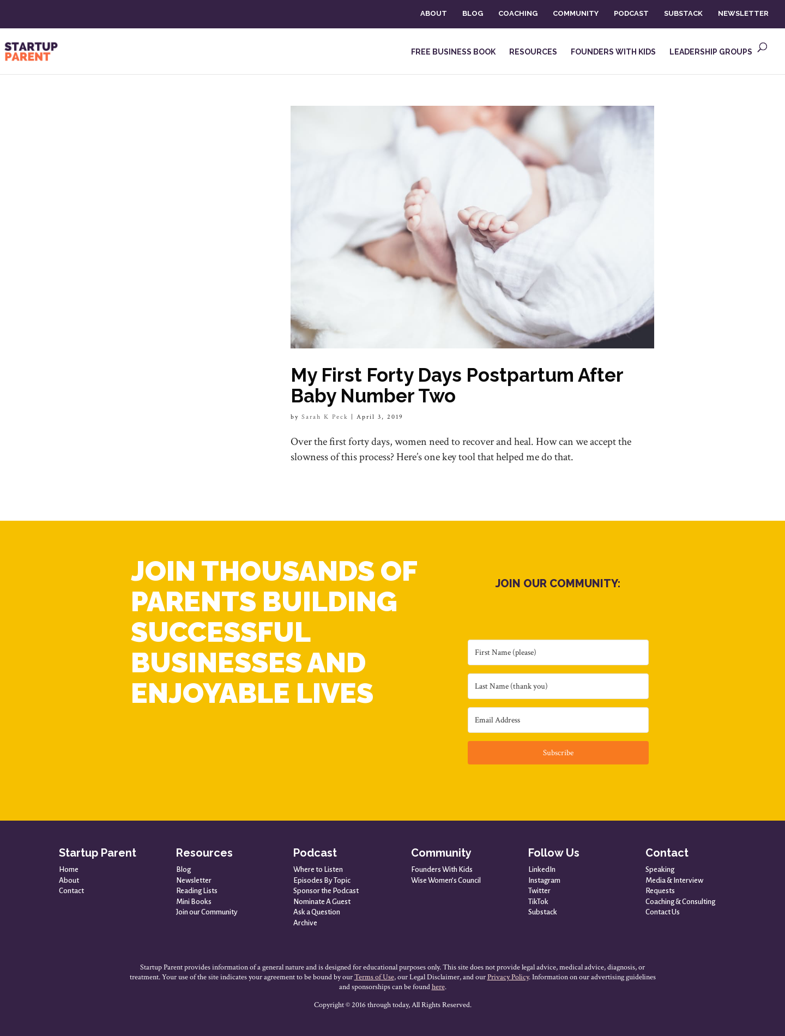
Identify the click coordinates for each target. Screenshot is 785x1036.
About (69, 880)
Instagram (544, 880)
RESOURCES (533, 52)
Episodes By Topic (322, 880)
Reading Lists (197, 891)
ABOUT (433, 13)
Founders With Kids (442, 869)
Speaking (659, 869)
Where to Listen (318, 869)
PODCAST (631, 13)
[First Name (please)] (558, 652)
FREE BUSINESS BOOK (453, 52)
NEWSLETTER (743, 13)
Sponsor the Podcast (326, 891)
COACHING (518, 13)
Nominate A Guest (322, 902)
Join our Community (207, 912)
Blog (183, 869)
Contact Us (662, 912)
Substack (542, 912)
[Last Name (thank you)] (558, 686)
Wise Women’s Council (446, 880)
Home (68, 869)
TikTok (538, 902)
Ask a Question (316, 912)
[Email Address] (558, 720)
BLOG (472, 13)
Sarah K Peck (324, 417)
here (438, 987)
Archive (305, 923)
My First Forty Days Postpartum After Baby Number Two (457, 385)
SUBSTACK (683, 13)
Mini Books (194, 902)
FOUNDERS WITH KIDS (613, 52)
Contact (71, 891)
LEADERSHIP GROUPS (710, 52)
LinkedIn (541, 869)
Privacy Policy (508, 977)
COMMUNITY (576, 13)
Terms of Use (374, 977)
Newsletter (194, 880)
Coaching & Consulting (680, 902)
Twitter (539, 891)
